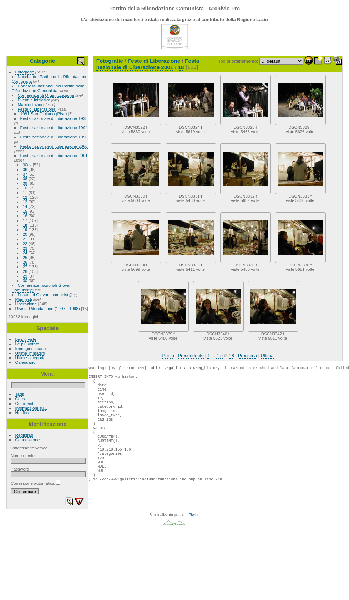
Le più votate (27, 343)
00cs (27, 164)
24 (25, 252)
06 (25, 169)
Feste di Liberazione (37, 109)
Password (20, 469)
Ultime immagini (30, 353)
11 (25, 192)
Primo (168, 355)
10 (25, 187)
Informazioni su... (31, 408)
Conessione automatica (35, 483)
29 (25, 276)
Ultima (267, 355)
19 (25, 229)
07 (25, 174)
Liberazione (26, 303)
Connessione (27, 439)
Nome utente (23, 455)
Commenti (25, 403)
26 (25, 262)
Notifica (22, 412)
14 (25, 206)
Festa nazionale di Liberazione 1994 (54, 127)
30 (25, 280)
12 (25, 197)
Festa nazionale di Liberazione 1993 (54, 118)
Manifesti (23, 299)
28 (25, 271)
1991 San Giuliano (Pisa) (43, 113)
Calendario (25, 362)
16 (25, 215)
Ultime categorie (30, 357)
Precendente (191, 355)
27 (25, 266)
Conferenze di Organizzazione (46, 95)
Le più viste (26, 339)
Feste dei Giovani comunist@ (45, 294)
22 (25, 243)
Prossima (247, 355)
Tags (19, 394)
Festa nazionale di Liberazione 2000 (54, 146)
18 (25, 225)
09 (25, 183)
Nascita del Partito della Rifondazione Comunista (49, 78)
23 (25, 248)
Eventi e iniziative (34, 99)
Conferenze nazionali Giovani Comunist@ (42, 287)
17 (25, 220)
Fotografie (24, 72)
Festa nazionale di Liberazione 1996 (54, 136)
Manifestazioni (31, 104)
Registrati (24, 435)
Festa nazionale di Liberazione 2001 (54, 155)
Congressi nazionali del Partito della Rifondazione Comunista (48, 88)
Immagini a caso (30, 348)
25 (25, 257)
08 (25, 178)
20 (25, 234)
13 (25, 201)
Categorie (42, 61)
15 (25, 211)
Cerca (20, 398)
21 (25, 239)
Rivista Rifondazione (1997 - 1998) (47, 308)
